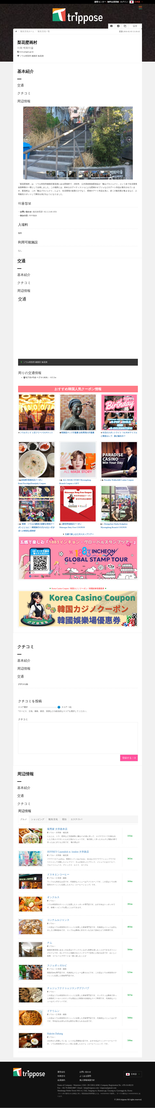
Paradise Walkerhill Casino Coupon (119, 480)
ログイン (124, 2)
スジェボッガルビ (57, 965)
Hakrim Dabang (55, 1033)
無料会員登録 (113, 2)
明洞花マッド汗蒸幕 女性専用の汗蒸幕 (77, 433)
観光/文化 (53, 819)
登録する (127, 758)
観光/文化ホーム (27, 31)
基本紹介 (23, 275)
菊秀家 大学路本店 (57, 829)
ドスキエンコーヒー (58, 874)
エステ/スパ (76, 819)
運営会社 (61, 1072)
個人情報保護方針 (87, 1080)
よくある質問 (85, 1076)
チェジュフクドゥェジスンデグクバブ (68, 988)
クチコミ (24, 93)
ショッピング (37, 819)
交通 (20, 85)
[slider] (59, 707)
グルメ (23, 819)
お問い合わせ (85, 1072)
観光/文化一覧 (44, 31)
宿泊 (64, 819)
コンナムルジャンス (58, 920)
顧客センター (100, 2)
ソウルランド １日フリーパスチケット (36, 433)
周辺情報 (23, 101)
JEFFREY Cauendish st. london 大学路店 (68, 851)
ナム (49, 942)
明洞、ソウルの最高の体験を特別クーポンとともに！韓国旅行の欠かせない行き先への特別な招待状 (36, 527)
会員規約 (61, 1080)
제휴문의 (61, 1076)
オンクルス (53, 897)
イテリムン (53, 1011)
